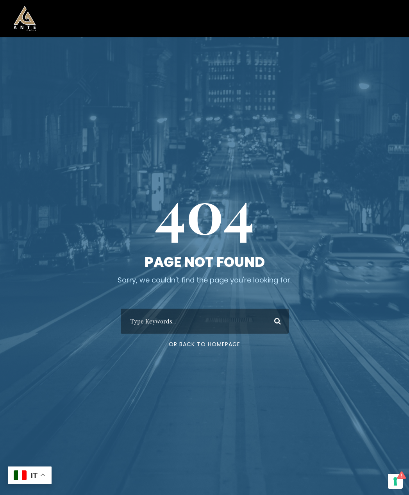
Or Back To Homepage (204, 344)
